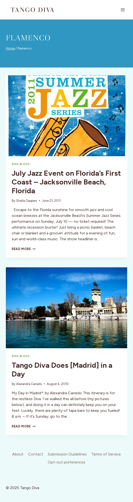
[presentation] (66, 115)
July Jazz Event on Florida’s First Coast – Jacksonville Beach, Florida (66, 182)
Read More (24, 249)
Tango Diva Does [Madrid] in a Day (62, 369)
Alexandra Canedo (29, 384)
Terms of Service (106, 454)
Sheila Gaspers (26, 201)
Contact (35, 454)
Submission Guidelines (67, 454)
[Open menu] (122, 9)
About (17, 454)
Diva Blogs (21, 164)
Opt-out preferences (66, 462)
